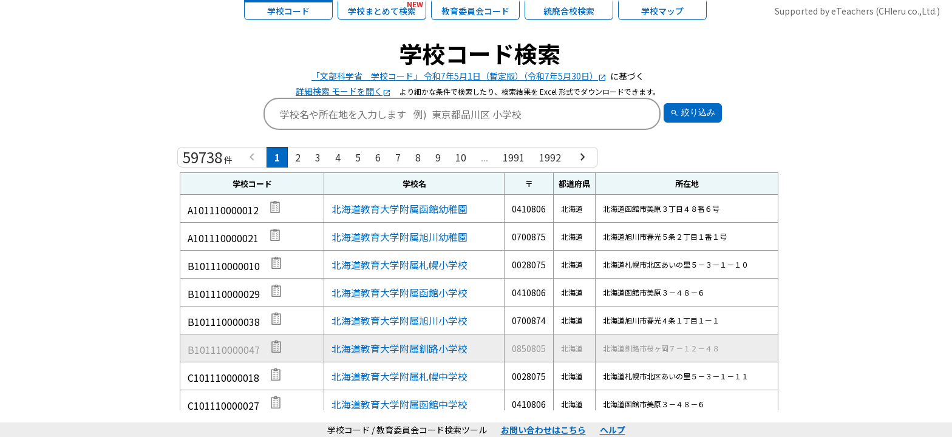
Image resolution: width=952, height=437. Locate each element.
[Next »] (582, 157)
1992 (550, 157)
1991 (514, 157)
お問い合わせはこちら (543, 430)
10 (460, 157)
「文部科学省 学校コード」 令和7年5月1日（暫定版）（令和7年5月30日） (459, 76)
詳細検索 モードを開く (343, 91)
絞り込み (692, 112)
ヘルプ (612, 430)
